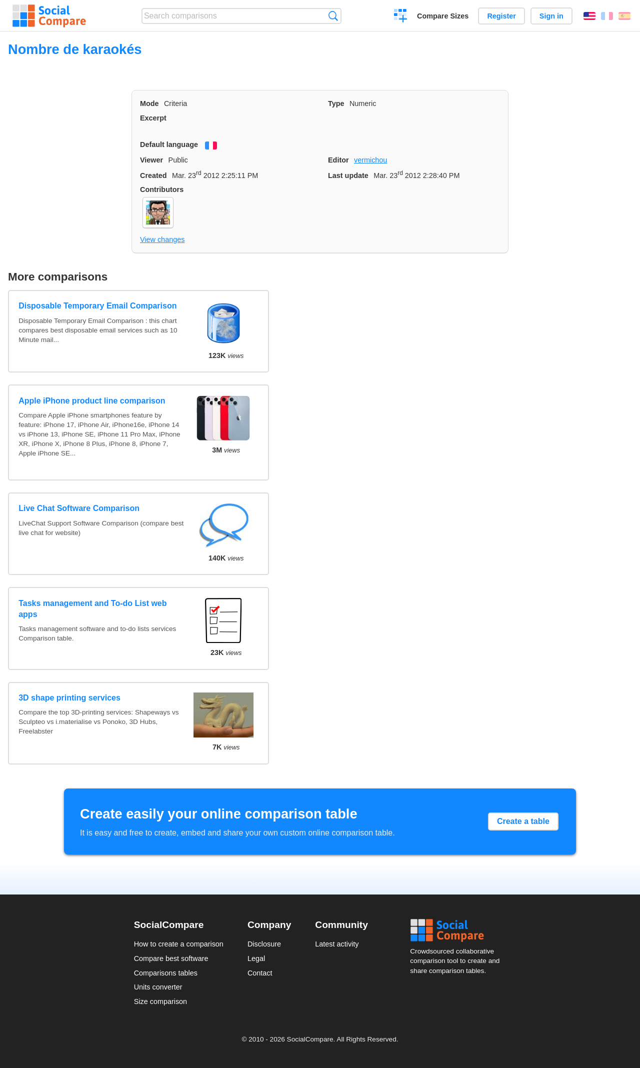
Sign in (552, 16)
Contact (260, 973)
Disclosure (264, 944)
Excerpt (153, 118)
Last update (348, 176)
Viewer (151, 160)
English (590, 16)
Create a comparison (401, 17)
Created (153, 176)
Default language (169, 144)
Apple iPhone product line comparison (91, 400)
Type (336, 104)
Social (458, 930)
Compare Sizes (442, 16)
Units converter (158, 987)
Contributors (162, 190)
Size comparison (160, 1002)
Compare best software (171, 958)
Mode (149, 104)
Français (607, 16)
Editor (338, 160)
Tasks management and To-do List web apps (92, 608)
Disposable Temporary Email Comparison (97, 306)
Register (501, 16)
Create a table (523, 821)
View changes (162, 240)
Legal (256, 958)
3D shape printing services (69, 698)
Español (624, 16)
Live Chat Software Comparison (79, 508)
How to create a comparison (179, 944)
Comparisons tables (166, 973)
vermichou (370, 160)
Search (333, 15)
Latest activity (336, 944)
